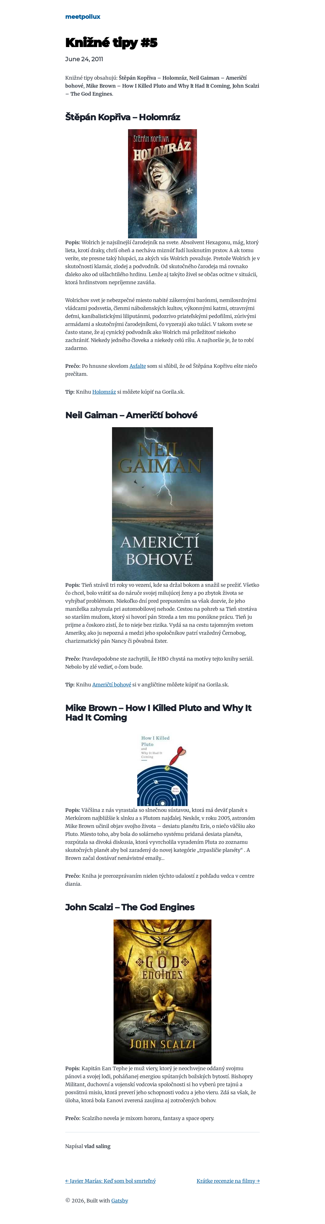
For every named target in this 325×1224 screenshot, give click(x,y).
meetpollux (82, 16)
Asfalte (138, 366)
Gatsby (119, 1201)
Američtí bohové (111, 685)
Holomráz (104, 392)
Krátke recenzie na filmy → (228, 1181)
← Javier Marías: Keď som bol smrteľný (110, 1181)
